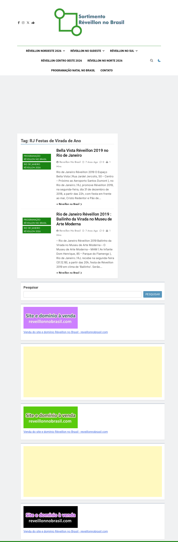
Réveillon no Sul (122, 51)
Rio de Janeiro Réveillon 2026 (32, 166)
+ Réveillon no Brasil (69, 204)
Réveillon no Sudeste (85, 51)
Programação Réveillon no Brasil (35, 157)
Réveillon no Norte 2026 (105, 60)
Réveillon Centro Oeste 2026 (61, 60)
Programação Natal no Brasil (73, 70)
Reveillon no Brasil (70, 162)
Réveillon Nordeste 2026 (43, 51)
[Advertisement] (89, 104)
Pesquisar (30, 287)
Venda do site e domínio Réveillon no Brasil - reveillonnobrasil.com (65, 332)
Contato (106, 70)
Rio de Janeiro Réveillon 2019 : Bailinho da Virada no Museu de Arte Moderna (84, 219)
